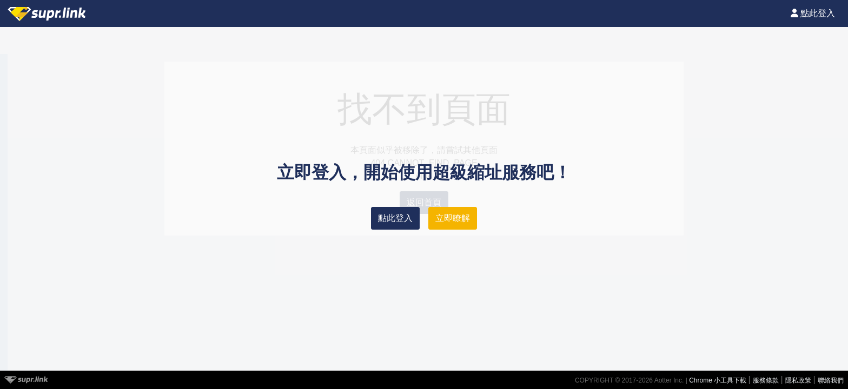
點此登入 (395, 218)
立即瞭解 (452, 218)
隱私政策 (799, 380)
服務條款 (766, 380)
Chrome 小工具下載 (718, 380)
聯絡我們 (831, 380)
